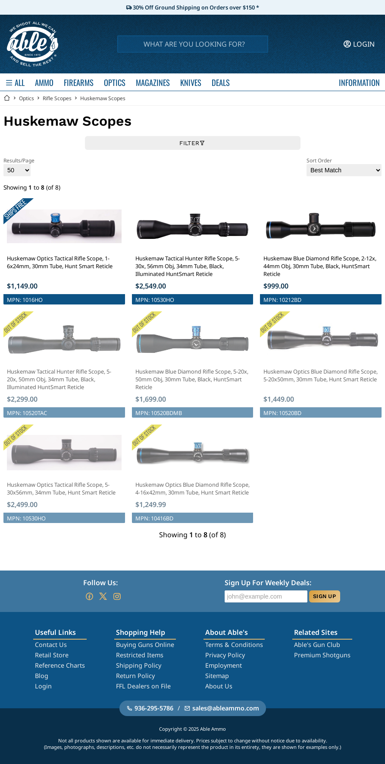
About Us (218, 686)
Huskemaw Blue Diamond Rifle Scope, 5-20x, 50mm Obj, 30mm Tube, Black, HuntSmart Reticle (191, 379)
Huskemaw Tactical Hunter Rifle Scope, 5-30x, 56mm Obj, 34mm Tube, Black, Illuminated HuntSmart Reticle (187, 266)
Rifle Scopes (57, 98)
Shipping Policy (138, 665)
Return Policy (135, 676)
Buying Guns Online (145, 644)
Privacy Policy (225, 655)
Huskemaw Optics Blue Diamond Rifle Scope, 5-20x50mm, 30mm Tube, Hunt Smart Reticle (320, 375)
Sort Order (344, 166)
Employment (223, 665)
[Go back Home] (6, 98)
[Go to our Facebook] (89, 596)
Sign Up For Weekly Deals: (268, 582)
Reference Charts (60, 665)
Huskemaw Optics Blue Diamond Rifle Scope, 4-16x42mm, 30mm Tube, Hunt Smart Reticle (192, 488)
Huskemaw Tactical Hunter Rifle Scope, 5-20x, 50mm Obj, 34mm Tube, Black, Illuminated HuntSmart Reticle (59, 379)
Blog (41, 676)
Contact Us (51, 644)
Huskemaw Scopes (102, 98)
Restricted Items (139, 655)
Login (43, 686)
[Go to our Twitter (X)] (103, 596)
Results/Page (18, 166)
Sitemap (217, 676)
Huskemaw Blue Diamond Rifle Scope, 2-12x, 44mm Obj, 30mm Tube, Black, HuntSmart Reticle (319, 266)
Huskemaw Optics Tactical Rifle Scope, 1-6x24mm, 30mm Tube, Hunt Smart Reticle (60, 262)
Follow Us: (100, 582)
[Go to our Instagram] (117, 596)
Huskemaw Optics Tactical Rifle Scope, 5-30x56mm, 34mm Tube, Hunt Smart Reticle (61, 488)
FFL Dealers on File (143, 686)
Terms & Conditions (234, 644)
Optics (26, 98)
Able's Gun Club (317, 644)
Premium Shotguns (322, 655)
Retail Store (52, 655)
